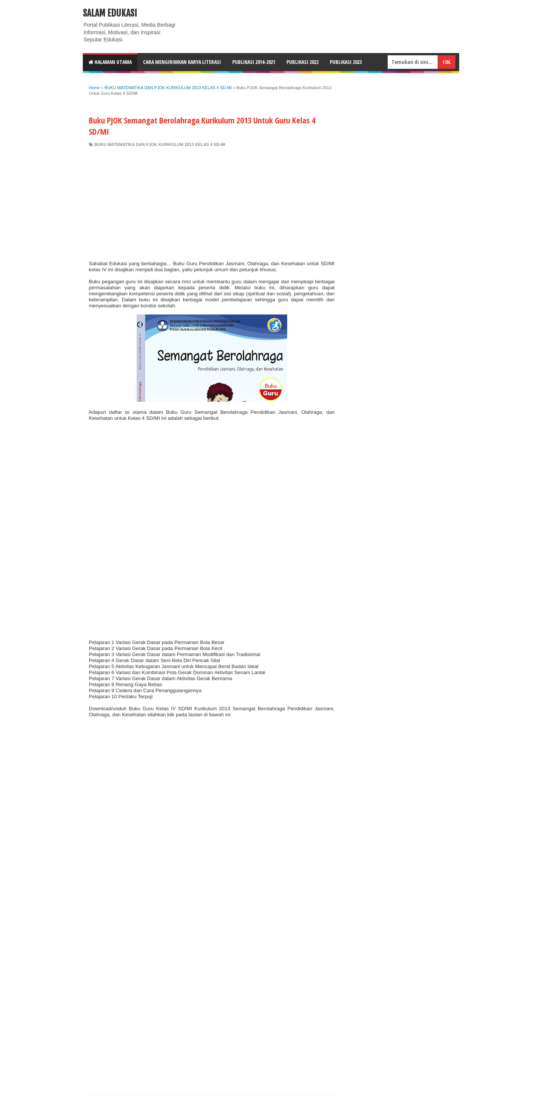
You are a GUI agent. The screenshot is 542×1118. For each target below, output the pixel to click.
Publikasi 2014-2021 (253, 61)
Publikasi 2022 (302, 61)
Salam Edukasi (110, 13)
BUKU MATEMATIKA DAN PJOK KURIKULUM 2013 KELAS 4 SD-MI (159, 144)
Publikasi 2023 (346, 61)
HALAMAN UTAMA (110, 61)
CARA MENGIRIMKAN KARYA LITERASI (182, 61)
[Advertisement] (212, 204)
